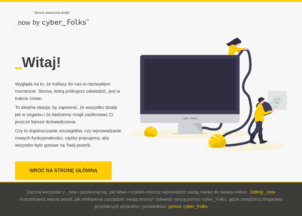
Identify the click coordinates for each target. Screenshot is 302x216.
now (22, 22)
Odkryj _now (262, 191)
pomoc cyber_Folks (187, 206)
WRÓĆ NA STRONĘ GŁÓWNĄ (63, 170)
